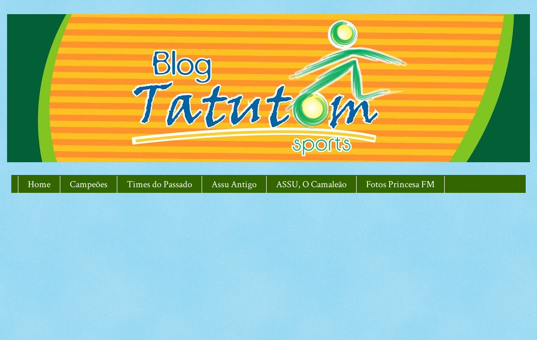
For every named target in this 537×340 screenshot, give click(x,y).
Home (39, 184)
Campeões (88, 184)
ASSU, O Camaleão (311, 184)
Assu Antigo (234, 184)
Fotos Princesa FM (400, 184)
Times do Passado (159, 184)
